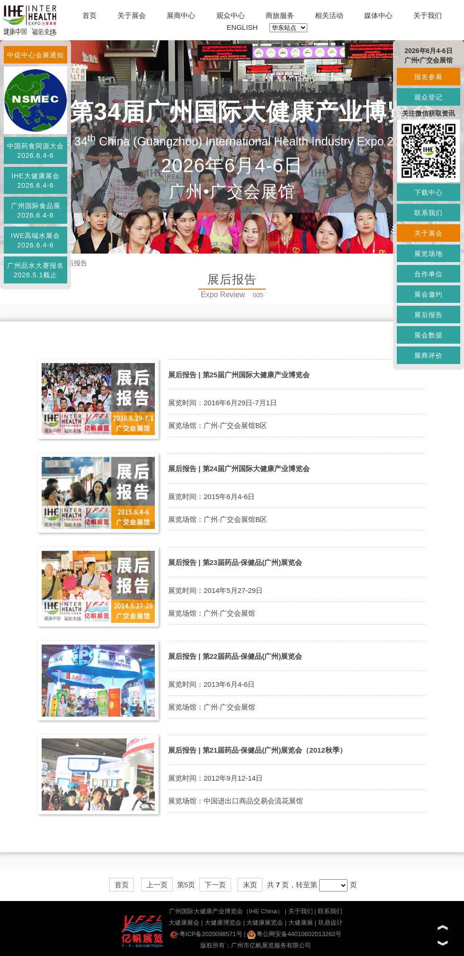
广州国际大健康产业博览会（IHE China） (226, 911)
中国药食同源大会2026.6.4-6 (35, 150)
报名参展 (428, 77)
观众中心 (230, 15)
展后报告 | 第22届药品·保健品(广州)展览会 (235, 656)
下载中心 (428, 192)
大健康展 (300, 922)
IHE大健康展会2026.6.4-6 (35, 180)
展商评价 (428, 355)
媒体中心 (378, 15)
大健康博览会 (223, 922)
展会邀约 (428, 294)
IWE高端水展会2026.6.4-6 (35, 240)
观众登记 (428, 97)
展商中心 (181, 15)
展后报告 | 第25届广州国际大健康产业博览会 (239, 375)
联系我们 (330, 911)
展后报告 (428, 315)
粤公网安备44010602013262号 (294, 934)
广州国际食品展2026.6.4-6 (36, 210)
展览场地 (428, 253)
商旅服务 (280, 15)
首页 (89, 15)
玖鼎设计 (330, 922)
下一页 (215, 885)
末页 (250, 885)
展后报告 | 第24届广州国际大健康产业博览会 (239, 468)
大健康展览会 (264, 922)
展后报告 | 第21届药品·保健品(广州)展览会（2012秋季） (257, 750)
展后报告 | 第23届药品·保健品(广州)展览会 (235, 562)
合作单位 (428, 274)
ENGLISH (242, 27)
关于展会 (131, 15)
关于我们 (427, 15)
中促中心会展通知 (35, 55)
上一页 (157, 885)
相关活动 (329, 15)
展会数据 (428, 335)
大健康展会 (184, 922)
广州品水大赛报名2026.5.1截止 (35, 270)
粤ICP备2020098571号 (206, 934)
